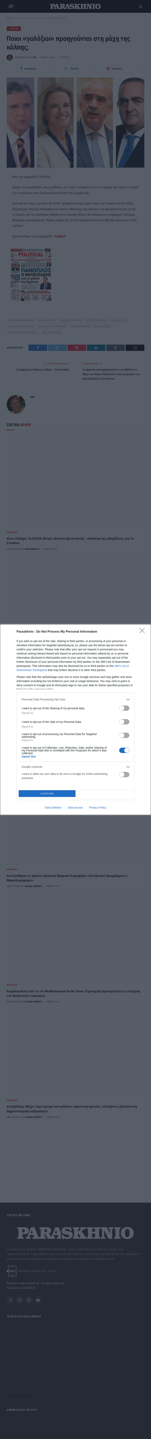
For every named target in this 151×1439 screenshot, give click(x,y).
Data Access (75, 807)
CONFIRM (47, 793)
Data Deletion (53, 807)
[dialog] (75, 719)
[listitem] (75, 699)
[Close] (143, 632)
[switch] (124, 708)
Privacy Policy (97, 807)
